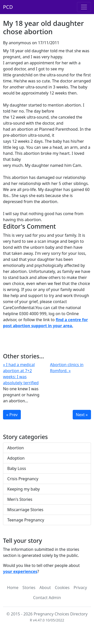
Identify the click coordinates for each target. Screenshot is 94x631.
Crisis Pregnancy (22, 478)
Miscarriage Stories (25, 509)
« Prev (12, 414)
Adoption (16, 458)
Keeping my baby (23, 489)
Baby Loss (16, 468)
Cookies (62, 587)
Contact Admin (47, 597)
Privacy (80, 587)
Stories (29, 587)
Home (13, 587)
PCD (8, 7)
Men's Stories (19, 499)
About (45, 587)
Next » (82, 414)
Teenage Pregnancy (25, 520)
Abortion (15, 448)
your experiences (20, 571)
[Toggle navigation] (84, 7)
